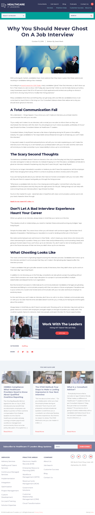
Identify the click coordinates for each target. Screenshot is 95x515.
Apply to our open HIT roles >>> (22, 201)
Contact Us (84, 4)
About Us (88, 8)
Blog (64, 4)
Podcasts (73, 4)
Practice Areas (61, 8)
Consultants (42, 4)
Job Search (55, 4)
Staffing (25, 346)
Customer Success (77, 8)
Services (50, 8)
